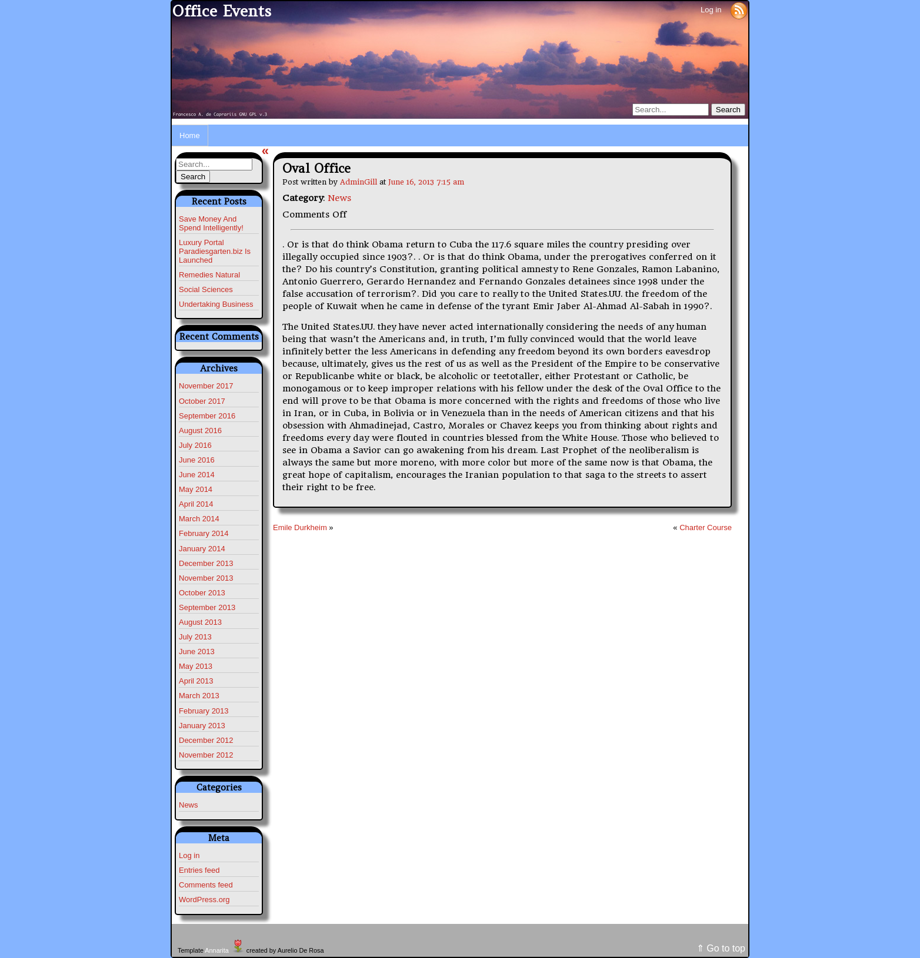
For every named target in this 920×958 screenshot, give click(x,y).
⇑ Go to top (720, 948)
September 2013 (207, 607)
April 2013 (196, 680)
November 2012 (206, 755)
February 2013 (204, 710)
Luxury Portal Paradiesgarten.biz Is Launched (215, 251)
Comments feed (206, 884)
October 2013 (202, 592)
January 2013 (202, 725)
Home (189, 135)
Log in (711, 9)
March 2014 (199, 518)
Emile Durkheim (300, 527)
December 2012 (206, 740)
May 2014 (195, 489)
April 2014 (196, 504)
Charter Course (705, 527)
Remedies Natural (209, 274)
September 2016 (207, 415)
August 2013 (200, 622)
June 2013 (197, 651)
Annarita (216, 950)
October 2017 (202, 401)
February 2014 (204, 533)
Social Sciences (206, 289)
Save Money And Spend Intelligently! (211, 223)
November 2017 (206, 385)
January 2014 (202, 548)
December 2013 (206, 563)
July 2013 (195, 636)
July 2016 (195, 445)
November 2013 (206, 578)
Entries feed (199, 870)
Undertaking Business (216, 304)
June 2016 (197, 459)
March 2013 (199, 695)
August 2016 (200, 430)
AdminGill (358, 181)
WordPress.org (204, 899)
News (188, 804)
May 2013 (195, 666)
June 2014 (197, 474)
